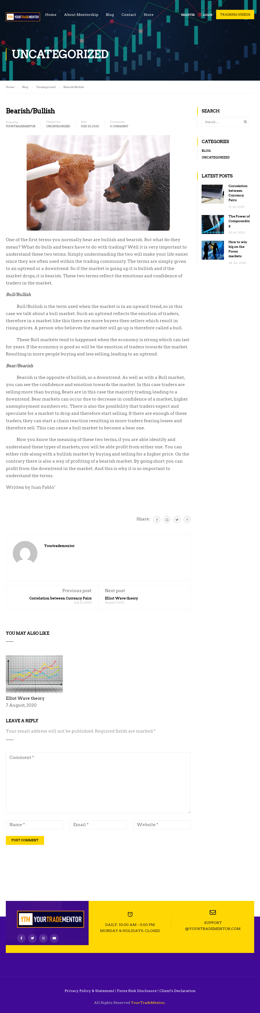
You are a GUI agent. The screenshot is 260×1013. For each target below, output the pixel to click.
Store (148, 15)
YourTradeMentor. (148, 1002)
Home (50, 15)
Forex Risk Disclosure (137, 991)
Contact (128, 15)
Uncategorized (58, 126)
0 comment (119, 126)
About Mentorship (81, 15)
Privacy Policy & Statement (89, 991)
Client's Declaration (177, 991)
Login (207, 15)
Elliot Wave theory (121, 598)
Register (188, 15)
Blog (110, 15)
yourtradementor (20, 126)
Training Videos (235, 14)
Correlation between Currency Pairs (60, 598)
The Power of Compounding (239, 221)
